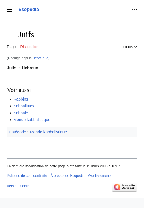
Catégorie (17, 132)
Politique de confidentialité (27, 176)
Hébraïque (40, 58)
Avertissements (100, 176)
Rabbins (20, 99)
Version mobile (18, 186)
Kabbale (20, 113)
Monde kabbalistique (31, 119)
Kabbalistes (23, 106)
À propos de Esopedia (67, 176)
